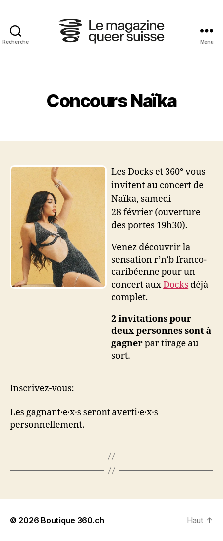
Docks (175, 285)
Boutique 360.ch (72, 520)
